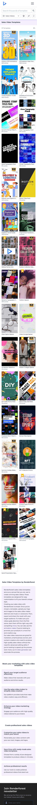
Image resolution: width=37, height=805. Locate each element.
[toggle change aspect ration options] (33, 16)
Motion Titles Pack (24, 198)
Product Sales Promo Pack (27, 504)
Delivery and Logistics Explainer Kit (12, 198)
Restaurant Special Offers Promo (11, 538)
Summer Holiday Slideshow (10, 470)
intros (15, 626)
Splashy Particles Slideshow (10, 504)
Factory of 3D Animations (9, 61)
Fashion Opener (24, 300)
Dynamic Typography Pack (10, 300)
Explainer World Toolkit (8, 232)
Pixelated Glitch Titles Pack (9, 436)
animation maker (10, 628)
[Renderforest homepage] (4, 3)
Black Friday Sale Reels (26, 401)
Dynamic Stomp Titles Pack (10, 130)
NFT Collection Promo (26, 470)
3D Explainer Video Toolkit (27, 61)
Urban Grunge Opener (26, 334)
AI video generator (21, 650)
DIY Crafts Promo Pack (8, 401)
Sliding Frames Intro (8, 267)
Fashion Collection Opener (27, 267)
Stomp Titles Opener (25, 436)
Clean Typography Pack (26, 130)
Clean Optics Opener (8, 334)
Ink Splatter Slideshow (8, 367)
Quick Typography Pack (9, 164)
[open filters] (29, 16)
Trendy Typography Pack (26, 164)
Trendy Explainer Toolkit (9, 95)
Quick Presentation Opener (10, 573)
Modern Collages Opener (26, 367)
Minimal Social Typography (27, 538)
